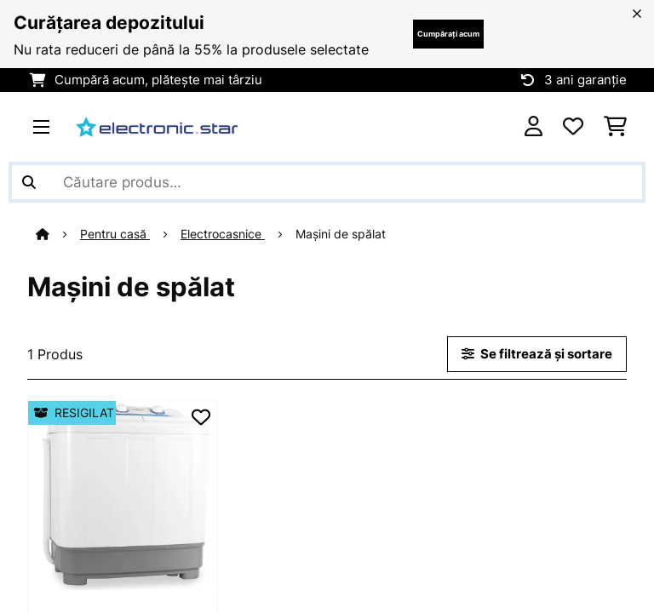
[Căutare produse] (327, 182)
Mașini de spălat (342, 234)
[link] (122, 495)
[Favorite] (573, 127)
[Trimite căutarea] (29, 182)
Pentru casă (115, 234)
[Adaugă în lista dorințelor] (201, 417)
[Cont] (533, 127)
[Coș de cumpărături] (615, 127)
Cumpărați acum (448, 33)
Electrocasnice (223, 234)
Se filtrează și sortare (537, 354)
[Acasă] (58, 234)
